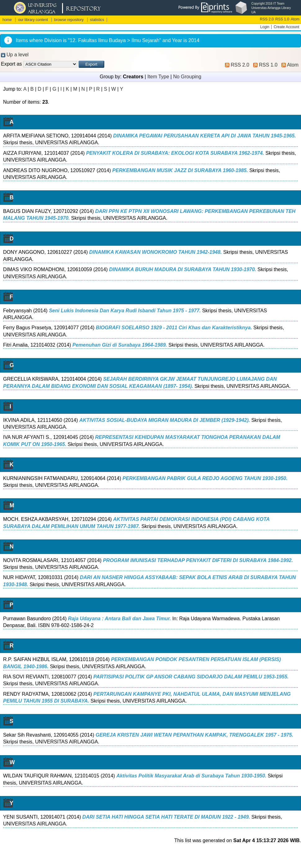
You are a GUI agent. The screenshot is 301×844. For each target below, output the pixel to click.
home (7, 20)
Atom (295, 19)
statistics (97, 20)
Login (264, 27)
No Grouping (187, 76)
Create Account (286, 27)
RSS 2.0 (267, 19)
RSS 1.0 (282, 19)
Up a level (18, 54)
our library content (33, 20)
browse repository (69, 20)
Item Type (158, 76)
